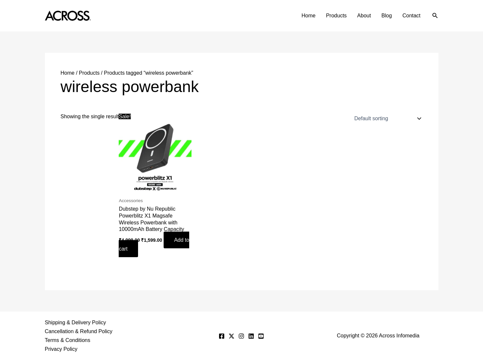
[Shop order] (386, 118)
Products (336, 15)
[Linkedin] (251, 336)
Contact (411, 15)
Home (309, 15)
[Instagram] (241, 336)
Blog (386, 15)
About (364, 15)
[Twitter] (231, 336)
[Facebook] (222, 336)
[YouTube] (261, 336)
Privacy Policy (61, 349)
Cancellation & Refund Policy (78, 331)
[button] (435, 15)
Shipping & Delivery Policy (75, 322)
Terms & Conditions (68, 340)
